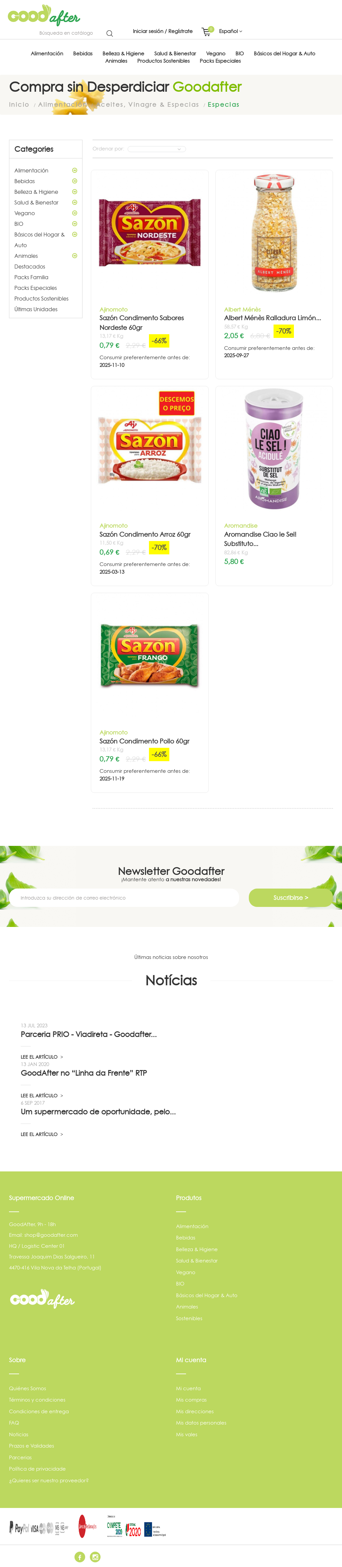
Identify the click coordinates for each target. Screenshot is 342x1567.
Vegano (45, 212)
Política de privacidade (37, 1468)
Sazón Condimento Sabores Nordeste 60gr (142, 322)
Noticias (18, 1434)
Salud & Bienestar (45, 202)
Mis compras (191, 1399)
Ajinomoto (114, 309)
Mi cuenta (188, 1388)
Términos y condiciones (37, 1399)
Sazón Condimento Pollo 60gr (144, 741)
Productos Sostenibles (41, 298)
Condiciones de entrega (39, 1411)
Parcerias (20, 1457)
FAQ (14, 1422)
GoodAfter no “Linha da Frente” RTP (84, 1072)
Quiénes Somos (27, 1388)
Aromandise (241, 525)
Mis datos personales (201, 1422)
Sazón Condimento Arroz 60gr (145, 534)
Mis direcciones (195, 1411)
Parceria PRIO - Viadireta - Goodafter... (89, 1033)
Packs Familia (31, 277)
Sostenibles (189, 1318)
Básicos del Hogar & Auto (45, 238)
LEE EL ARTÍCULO (42, 1056)
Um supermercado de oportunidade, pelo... (98, 1111)
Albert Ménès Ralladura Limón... (272, 318)
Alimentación (45, 170)
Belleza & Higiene (45, 191)
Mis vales (186, 1434)
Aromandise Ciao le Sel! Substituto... (260, 539)
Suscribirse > (291, 897)
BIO (45, 223)
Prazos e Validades (31, 1445)
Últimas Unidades (35, 309)
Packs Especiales (35, 287)
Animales (45, 255)
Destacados (29, 266)
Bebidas (45, 180)
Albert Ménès (242, 309)
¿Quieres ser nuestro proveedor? (49, 1480)
